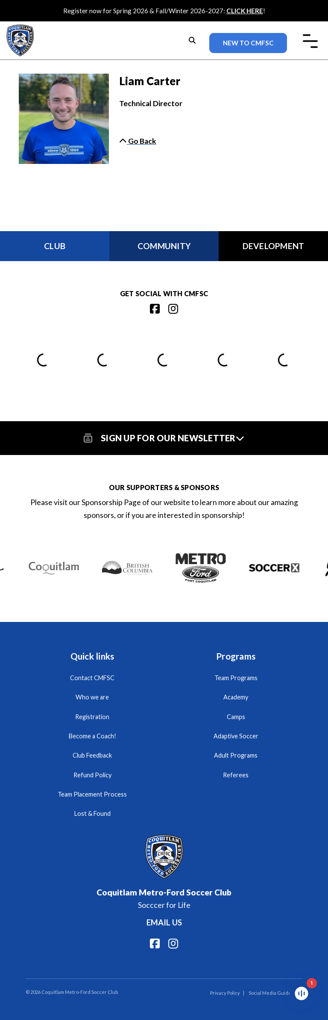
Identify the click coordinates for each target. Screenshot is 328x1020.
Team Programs (236, 677)
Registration (92, 716)
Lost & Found (92, 813)
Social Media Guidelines (275, 993)
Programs (235, 656)
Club (54, 246)
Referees (236, 775)
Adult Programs (236, 755)
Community (164, 246)
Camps (236, 716)
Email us (164, 922)
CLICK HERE (244, 11)
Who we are (92, 697)
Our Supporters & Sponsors (164, 487)
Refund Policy (92, 775)
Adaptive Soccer (236, 736)
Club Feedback (92, 755)
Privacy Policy (225, 993)
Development (274, 246)
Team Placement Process (92, 794)
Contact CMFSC (92, 677)
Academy (235, 697)
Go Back (137, 141)
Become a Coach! (92, 736)
